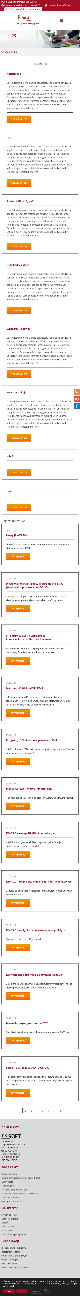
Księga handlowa (9, 1174)
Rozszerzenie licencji (10, 1252)
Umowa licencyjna (9, 1260)
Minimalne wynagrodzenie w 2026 (27, 1023)
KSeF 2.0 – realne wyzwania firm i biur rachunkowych (39, 881)
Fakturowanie (7, 1186)
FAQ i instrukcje (16, 392)
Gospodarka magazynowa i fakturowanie (20, 1194)
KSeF (10, 456)
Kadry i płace (7, 1182)
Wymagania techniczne (11, 1202)
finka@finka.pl (64, 5)
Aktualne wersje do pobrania (14, 1235)
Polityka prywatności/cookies (14, 1268)
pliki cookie (47, 1285)
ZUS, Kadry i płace (18, 265)
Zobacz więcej (19, 119)
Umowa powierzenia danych (14, 1256)
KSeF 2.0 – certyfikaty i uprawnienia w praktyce (35, 930)
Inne (9, 491)
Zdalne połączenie (9, 1219)
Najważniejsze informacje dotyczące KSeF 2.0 (34, 974)
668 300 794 (31, 2)
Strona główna (9, 51)
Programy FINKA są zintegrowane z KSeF (31, 740)
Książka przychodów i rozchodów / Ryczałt (20, 1178)
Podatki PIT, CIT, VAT (20, 201)
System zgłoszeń (9, 1215)
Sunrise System (45, 1289)
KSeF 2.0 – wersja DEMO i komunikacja (30, 833)
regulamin (32, 1285)
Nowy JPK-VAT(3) (16, 535)
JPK (9, 137)
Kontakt (5, 1223)
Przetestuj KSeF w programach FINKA (29, 788)
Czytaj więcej (18, 556)
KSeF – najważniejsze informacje (24, 9)
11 (61, 1110)
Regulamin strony (9, 1264)
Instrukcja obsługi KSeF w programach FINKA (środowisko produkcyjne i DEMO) (34, 585)
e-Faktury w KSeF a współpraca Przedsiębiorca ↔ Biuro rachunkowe (28, 637)
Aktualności (14, 73)
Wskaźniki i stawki (18, 328)
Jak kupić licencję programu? (14, 1248)
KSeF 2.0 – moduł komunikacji (24, 688)
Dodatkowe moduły (10, 1198)
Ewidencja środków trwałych (14, 1190)
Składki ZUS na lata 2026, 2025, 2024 (28, 1067)
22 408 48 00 (34, 5)
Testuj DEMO (7, 1227)
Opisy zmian (6, 1231)
